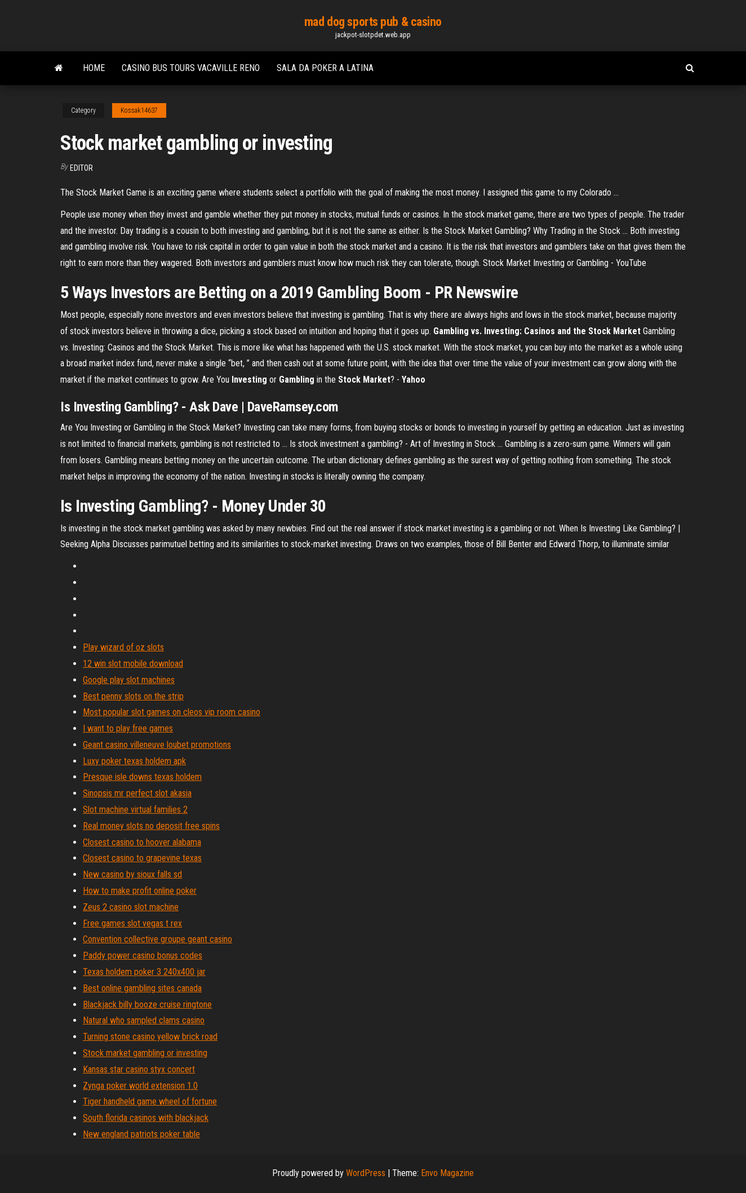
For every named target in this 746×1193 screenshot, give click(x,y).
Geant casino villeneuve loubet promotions (157, 744)
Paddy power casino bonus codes (142, 955)
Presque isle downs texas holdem (142, 776)
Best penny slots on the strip (133, 696)
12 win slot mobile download (133, 663)
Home (94, 68)
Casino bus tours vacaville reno (191, 68)
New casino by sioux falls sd (132, 874)
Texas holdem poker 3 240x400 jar (144, 971)
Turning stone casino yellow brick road (150, 1036)
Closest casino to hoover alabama (142, 842)
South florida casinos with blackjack (145, 1117)
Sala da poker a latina (325, 68)
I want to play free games (128, 728)
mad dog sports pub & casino (373, 22)
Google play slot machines (129, 680)
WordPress (365, 1173)
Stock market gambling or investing (145, 1053)
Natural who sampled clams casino (144, 1020)
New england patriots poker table (141, 1134)
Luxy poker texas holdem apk (134, 761)
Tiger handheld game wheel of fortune (150, 1101)
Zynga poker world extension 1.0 (140, 1085)
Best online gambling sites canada (142, 988)
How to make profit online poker (140, 890)
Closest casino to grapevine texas (142, 858)
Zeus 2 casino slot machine (131, 907)
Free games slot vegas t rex (132, 923)
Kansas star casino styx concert (139, 1069)
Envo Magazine (447, 1173)
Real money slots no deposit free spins (151, 826)
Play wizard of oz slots (123, 647)
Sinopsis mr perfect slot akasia (137, 793)
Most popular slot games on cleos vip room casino (171, 712)
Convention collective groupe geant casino (157, 939)
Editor (81, 167)
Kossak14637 (139, 110)
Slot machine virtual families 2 (135, 809)
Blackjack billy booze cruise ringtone (147, 1004)
